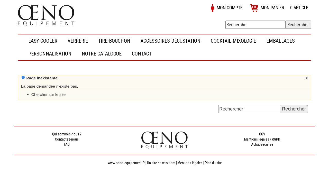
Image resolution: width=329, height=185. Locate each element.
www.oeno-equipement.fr (126, 163)
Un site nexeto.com (161, 163)
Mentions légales (190, 163)
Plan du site (213, 163)
